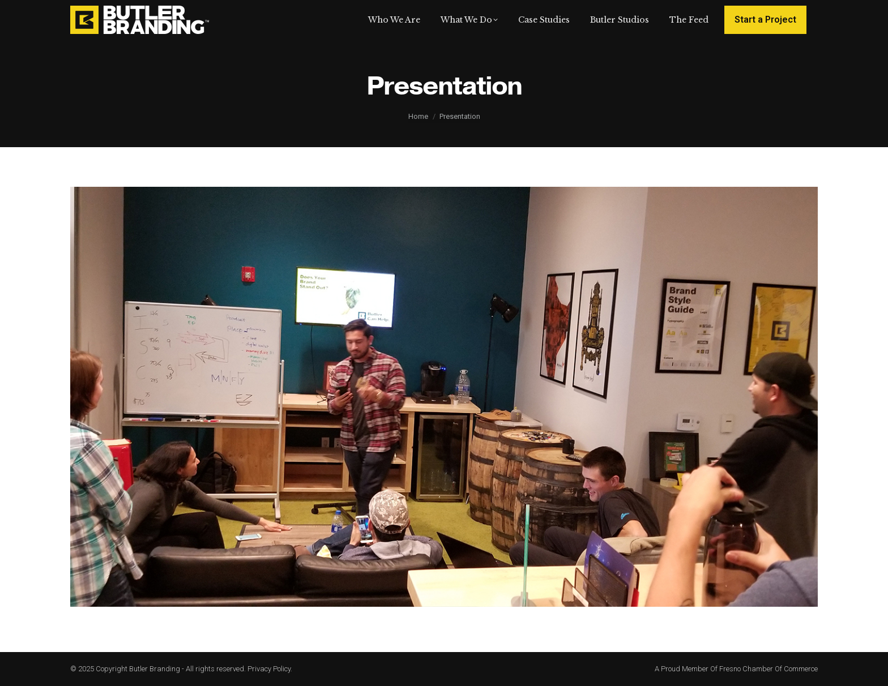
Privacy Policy (269, 668)
